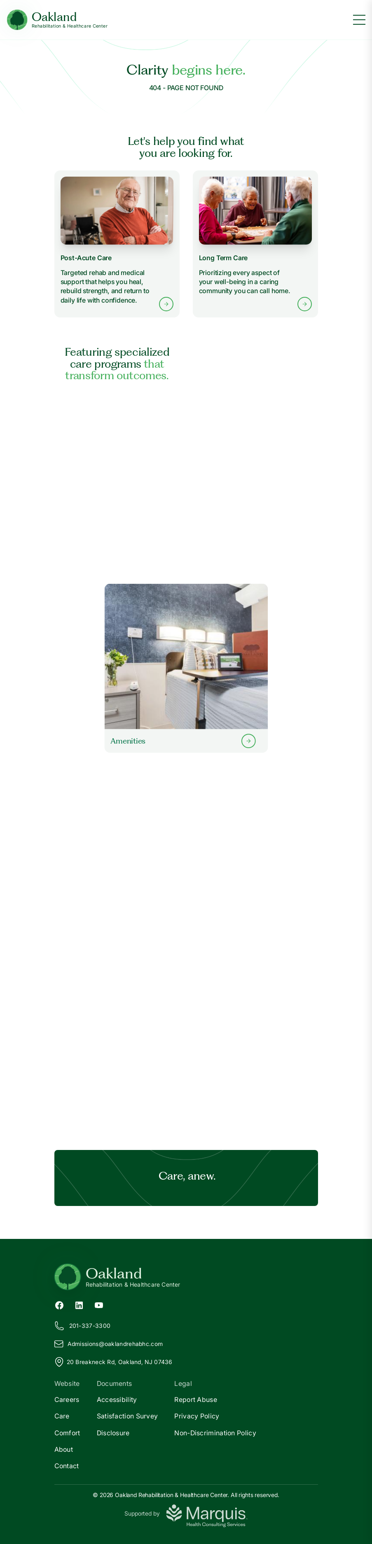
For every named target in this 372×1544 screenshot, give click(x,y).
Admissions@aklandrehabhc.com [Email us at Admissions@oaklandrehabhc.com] (108, 1344)
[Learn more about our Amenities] (186, 668)
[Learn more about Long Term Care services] (255, 243)
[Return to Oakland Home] (186, 1277)
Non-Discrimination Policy (215, 1433)
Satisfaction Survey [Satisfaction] (127, 1416)
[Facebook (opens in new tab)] (59, 1304)
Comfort (67, 1433)
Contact (66, 1466)
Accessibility (117, 1399)
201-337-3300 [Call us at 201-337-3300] (82, 1326)
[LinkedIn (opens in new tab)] (79, 1304)
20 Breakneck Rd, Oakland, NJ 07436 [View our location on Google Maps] (113, 1362)
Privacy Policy (196, 1416)
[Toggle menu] (359, 20)
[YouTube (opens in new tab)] (99, 1304)
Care (62, 1416)
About (63, 1449)
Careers (67, 1399)
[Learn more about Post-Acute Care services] (117, 243)
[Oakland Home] (57, 20)
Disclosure (113, 1433)
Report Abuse (195, 1399)
